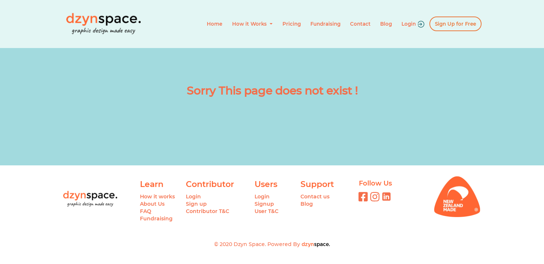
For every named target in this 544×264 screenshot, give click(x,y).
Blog (386, 24)
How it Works (250, 24)
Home (214, 24)
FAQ (145, 211)
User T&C (266, 211)
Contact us (314, 196)
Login (413, 24)
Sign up (196, 204)
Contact (360, 24)
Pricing (291, 24)
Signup (264, 204)
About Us (152, 204)
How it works (157, 196)
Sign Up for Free (455, 24)
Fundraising (325, 24)
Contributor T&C (207, 211)
